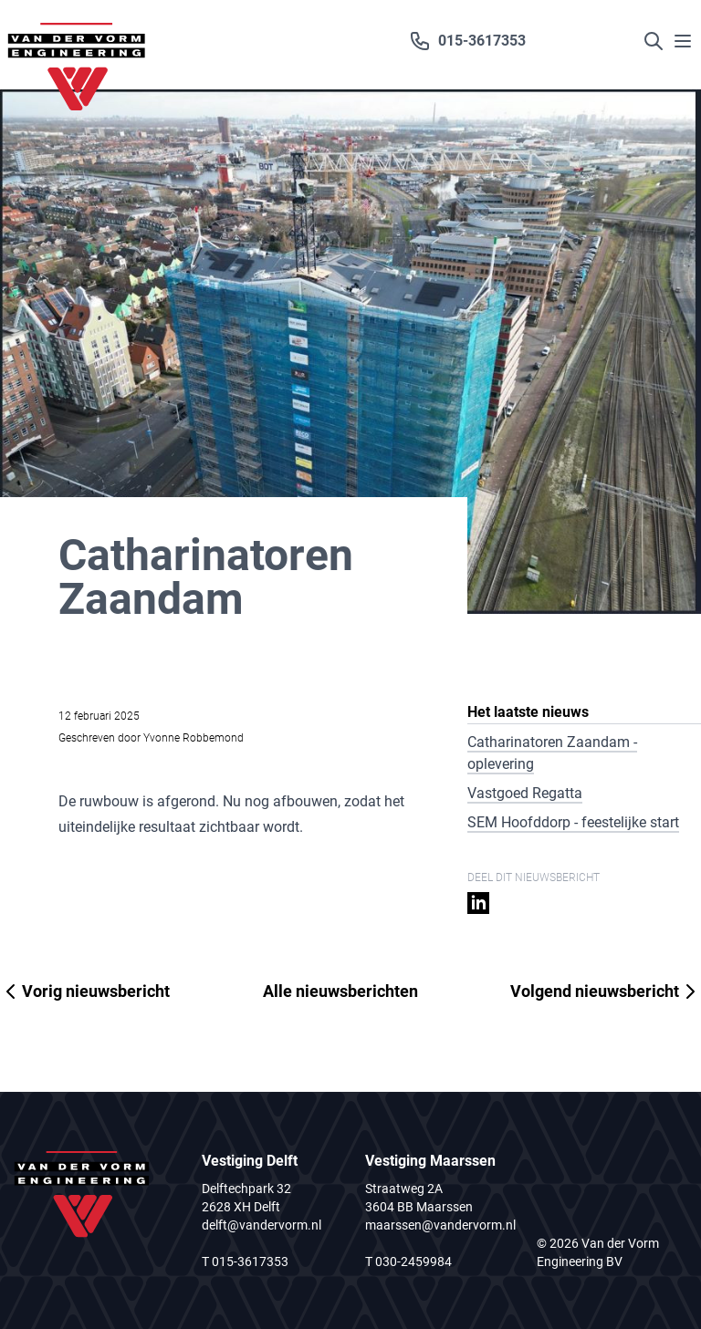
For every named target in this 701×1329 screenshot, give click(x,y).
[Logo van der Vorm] (76, 44)
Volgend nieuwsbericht (605, 991)
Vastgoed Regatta (524, 793)
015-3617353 (467, 41)
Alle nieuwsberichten (340, 991)
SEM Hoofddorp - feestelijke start (573, 822)
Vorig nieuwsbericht (85, 991)
